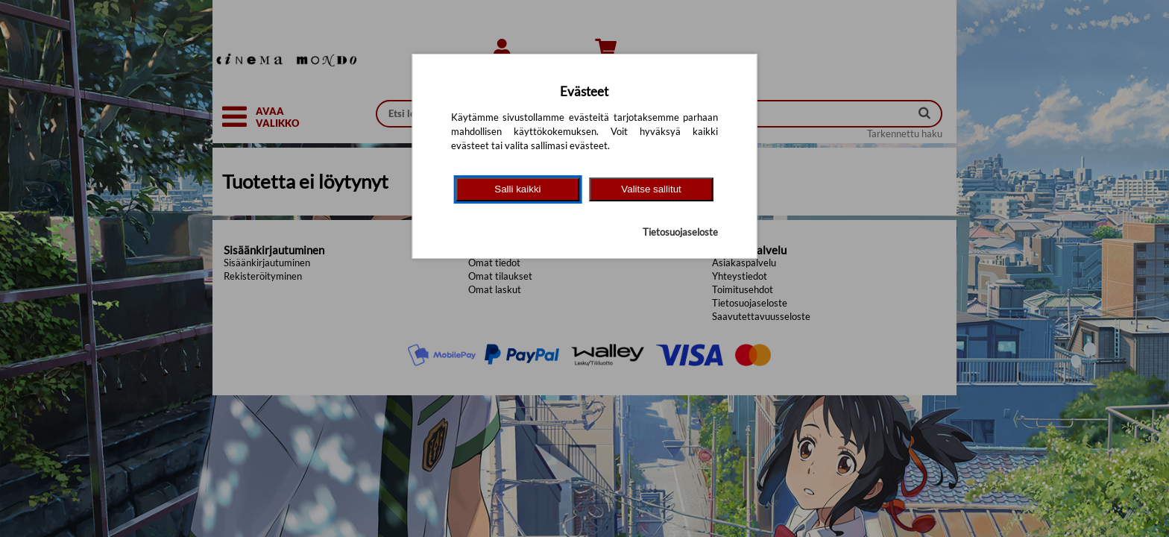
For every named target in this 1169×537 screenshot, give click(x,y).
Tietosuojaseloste (680, 232)
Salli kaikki (517, 189)
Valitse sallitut (651, 189)
